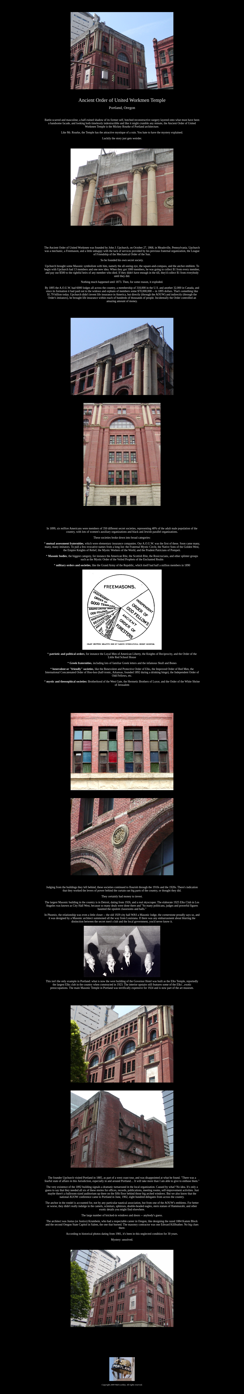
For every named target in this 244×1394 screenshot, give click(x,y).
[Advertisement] (122, 1342)
